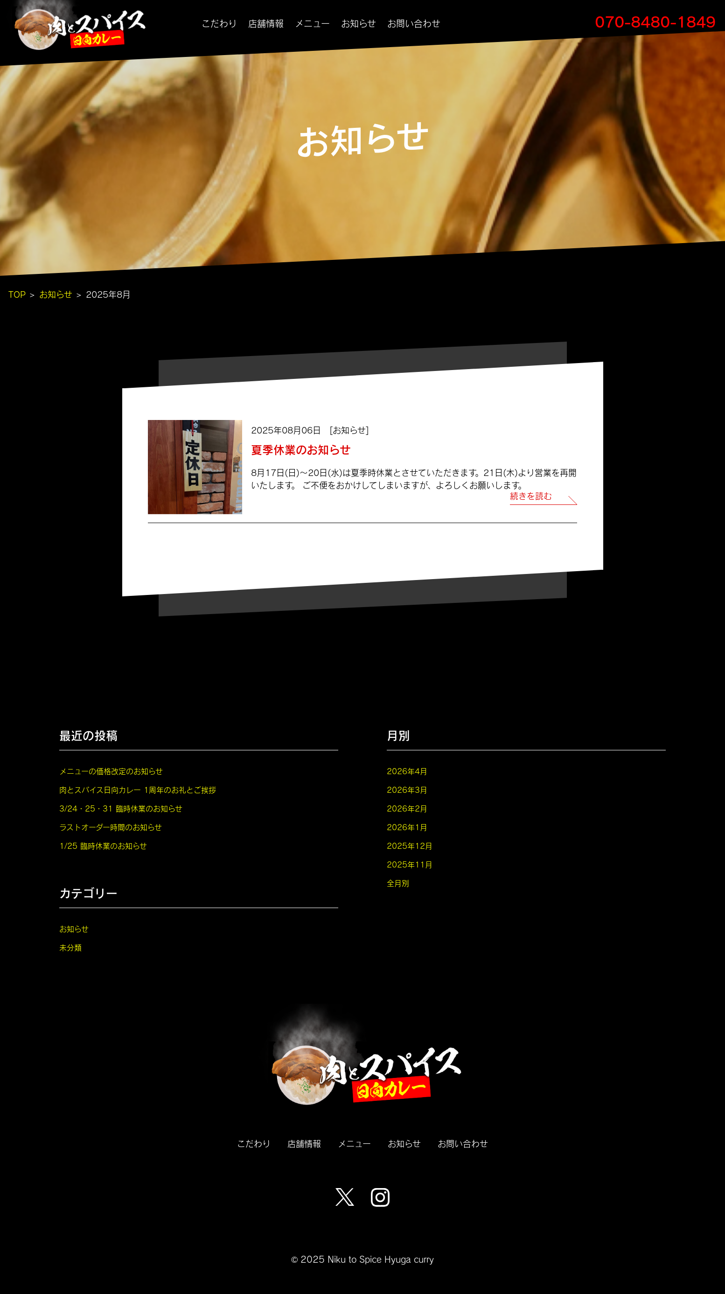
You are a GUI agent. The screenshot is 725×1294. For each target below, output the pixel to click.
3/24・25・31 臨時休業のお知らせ (120, 808)
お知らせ (358, 23)
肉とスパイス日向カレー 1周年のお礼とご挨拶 (137, 789)
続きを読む (531, 496)
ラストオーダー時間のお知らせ (110, 827)
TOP (17, 294)
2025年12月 (409, 845)
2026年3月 (407, 789)
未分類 (70, 947)
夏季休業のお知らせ (301, 449)
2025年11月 (409, 864)
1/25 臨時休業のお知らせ (103, 845)
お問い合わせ (413, 23)
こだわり (219, 23)
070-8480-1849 (655, 21)
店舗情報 (266, 23)
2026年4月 (407, 771)
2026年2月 (407, 808)
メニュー (312, 23)
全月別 (398, 883)
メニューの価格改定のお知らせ (111, 771)
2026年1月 (407, 827)
